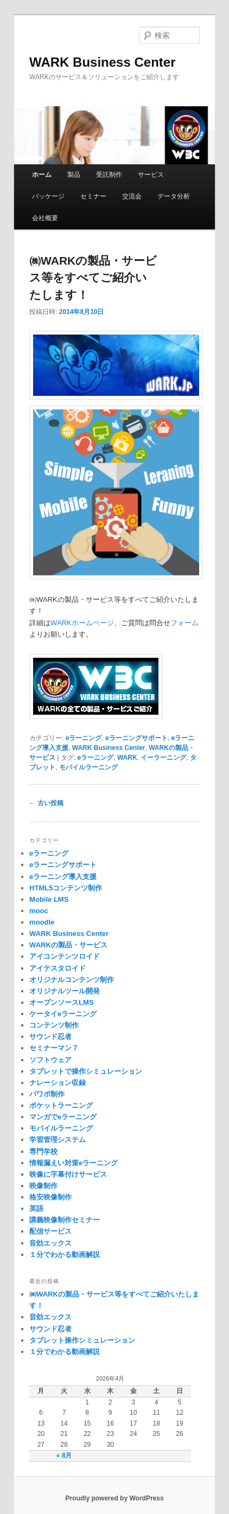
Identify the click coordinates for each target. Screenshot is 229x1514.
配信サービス (50, 1231)
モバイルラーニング (88, 767)
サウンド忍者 (50, 1036)
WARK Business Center (102, 62)
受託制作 (109, 174)
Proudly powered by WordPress (114, 1498)
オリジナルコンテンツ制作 (71, 980)
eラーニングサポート (136, 738)
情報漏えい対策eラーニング (73, 1163)
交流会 (132, 196)
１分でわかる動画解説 (64, 1254)
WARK (127, 757)
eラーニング (84, 738)
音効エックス (50, 1243)
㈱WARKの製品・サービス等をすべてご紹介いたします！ (93, 277)
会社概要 (45, 218)
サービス (151, 174)
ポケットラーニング (61, 1105)
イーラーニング (163, 757)
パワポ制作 (47, 1094)
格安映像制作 (50, 1197)
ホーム (42, 174)
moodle (41, 922)
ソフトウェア (50, 1060)
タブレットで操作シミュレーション (85, 1071)
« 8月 (64, 1455)
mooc (38, 911)
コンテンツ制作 (54, 1025)
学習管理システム (57, 1140)
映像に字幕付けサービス (68, 1174)
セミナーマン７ (54, 1048)
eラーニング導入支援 (63, 877)
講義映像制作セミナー (64, 1220)
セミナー (93, 196)
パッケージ (48, 196)
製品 (73, 174)
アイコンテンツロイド (64, 956)
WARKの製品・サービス (68, 945)
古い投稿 (46, 803)
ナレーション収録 (57, 1083)
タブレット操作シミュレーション (82, 1340)
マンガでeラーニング (63, 1117)
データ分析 (173, 196)
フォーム (184, 623)
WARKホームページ (82, 623)
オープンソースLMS (61, 1002)
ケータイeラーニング (63, 1014)
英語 (36, 1208)
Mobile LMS (48, 899)
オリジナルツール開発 (64, 991)
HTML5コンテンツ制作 (65, 888)
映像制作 (43, 1186)
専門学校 (43, 1151)
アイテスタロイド (57, 968)
